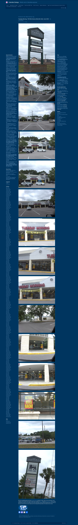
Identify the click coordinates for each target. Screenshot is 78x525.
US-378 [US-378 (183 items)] (66, 83)
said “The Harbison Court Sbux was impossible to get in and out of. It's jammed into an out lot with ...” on (11, 91)
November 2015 (8, 317)
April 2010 (7, 387)
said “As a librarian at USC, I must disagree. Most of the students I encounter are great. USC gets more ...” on (11, 136)
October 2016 (8, 306)
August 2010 (8, 383)
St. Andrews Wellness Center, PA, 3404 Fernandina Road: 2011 (62, 102)
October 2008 (8, 406)
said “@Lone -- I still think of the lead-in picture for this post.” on (11, 152)
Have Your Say (36, 5)
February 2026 (8, 189)
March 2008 (8, 413)
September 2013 (8, 344)
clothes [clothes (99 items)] (64, 60)
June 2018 (7, 285)
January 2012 (8, 365)
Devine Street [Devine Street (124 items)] (59, 64)
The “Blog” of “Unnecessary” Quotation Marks (61, 117)
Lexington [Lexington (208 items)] (59, 72)
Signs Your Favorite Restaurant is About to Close (56, 5)
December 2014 (8, 329)
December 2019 (8, 266)
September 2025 (8, 194)
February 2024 (8, 214)
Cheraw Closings (59, 125)
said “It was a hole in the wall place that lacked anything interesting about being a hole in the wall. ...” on (11, 163)
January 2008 (8, 415)
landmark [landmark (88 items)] (66, 71)
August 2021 (8, 245)
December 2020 (8, 254)
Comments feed (8, 422)
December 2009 (8, 391)
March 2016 (8, 313)
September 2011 (8, 369)
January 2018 (8, 290)
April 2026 (7, 187)
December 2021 (8, 241)
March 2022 (8, 238)
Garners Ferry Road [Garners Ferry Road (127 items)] (61, 67)
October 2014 (8, 331)
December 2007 (8, 416)
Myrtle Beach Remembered (61, 123)
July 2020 (7, 259)
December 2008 (8, 404)
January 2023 (8, 228)
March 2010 (8, 388)
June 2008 (7, 410)
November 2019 (8, 267)
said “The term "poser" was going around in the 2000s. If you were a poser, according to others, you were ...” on (11, 117)
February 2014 (8, 339)
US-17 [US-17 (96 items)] (63, 83)
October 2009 (8, 393)
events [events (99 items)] (58, 65)
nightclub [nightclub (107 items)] (61, 74)
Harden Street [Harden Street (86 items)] (62, 70)
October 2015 (8, 318)
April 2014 (7, 337)
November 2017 (8, 292)
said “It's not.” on (11, 85)
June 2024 (7, 210)
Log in (7, 420)
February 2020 (8, 264)
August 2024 (8, 208)
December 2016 (8, 304)
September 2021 (8, 244)
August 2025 (8, 195)
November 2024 (8, 205)
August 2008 (8, 408)
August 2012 (8, 358)
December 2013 (8, 341)
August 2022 (8, 233)
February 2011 (8, 377)
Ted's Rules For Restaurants (11, 6)
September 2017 (8, 294)
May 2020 (7, 261)
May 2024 (7, 211)
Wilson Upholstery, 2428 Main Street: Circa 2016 (61, 104)
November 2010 (8, 380)
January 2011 (8, 378)
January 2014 (8, 340)
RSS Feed (63, 7)
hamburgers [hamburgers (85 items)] (59, 69)
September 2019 (8, 269)
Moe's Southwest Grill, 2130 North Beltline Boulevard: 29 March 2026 (62, 108)
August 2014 (8, 333)
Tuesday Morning (34, 500)
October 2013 (8, 343)
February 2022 (8, 239)
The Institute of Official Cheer (61, 121)
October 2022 (8, 231)
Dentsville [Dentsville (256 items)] (63, 63)
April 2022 (7, 237)
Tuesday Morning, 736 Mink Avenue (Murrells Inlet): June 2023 (33, 19)
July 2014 (7, 334)
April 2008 (7, 412)
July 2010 (7, 384)
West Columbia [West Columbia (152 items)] (60, 84)
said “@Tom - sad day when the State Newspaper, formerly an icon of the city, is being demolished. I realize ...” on (11, 159)
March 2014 (8, 338)
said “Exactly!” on (11, 155)
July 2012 (7, 359)
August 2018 (8, 283)
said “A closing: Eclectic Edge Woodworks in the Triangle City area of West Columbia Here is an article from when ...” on (11, 82)
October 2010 (8, 381)
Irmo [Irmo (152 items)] (64, 71)
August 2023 (8, 220)
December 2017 (8, 291)
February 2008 (8, 414)
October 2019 (8, 268)
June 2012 (7, 360)
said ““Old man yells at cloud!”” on (10, 134)
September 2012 (8, 357)
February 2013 (8, 352)
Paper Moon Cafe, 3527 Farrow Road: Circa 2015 (62, 106)
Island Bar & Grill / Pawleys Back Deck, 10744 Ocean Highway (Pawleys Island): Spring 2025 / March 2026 (11, 178)
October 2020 (8, 256)
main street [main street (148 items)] (64, 72)
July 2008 (7, 409)
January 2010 (8, 390)
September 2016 (8, 307)
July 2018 (7, 284)
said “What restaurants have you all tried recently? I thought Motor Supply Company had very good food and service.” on (11, 74)
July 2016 (7, 309)
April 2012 (7, 362)
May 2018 (7, 286)
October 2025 (8, 193)
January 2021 (8, 253)
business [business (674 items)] (63, 59)
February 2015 (8, 327)
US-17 (41, 501)
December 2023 (8, 216)
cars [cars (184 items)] (67, 59)
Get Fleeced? (8, 176)
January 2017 (8, 303)
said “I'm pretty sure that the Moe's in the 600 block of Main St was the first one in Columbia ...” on (11, 58)
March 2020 (8, 263)
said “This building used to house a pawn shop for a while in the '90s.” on (11, 78)
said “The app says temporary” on (11, 88)
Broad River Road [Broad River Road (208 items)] (61, 57)
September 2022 (8, 232)
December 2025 (8, 191)
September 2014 (8, 332)
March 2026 (8, 188)
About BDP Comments (9, 166)
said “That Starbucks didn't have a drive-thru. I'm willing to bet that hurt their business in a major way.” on (11, 94)
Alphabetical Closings (13, 5)
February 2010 (8, 389)
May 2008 (7, 411)
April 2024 (7, 212)
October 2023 (8, 218)
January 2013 (8, 353)
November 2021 (8, 242)
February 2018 (8, 289)
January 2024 (8, 215)
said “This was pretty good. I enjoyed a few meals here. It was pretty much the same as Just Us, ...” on (11, 70)
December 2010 (8, 379)
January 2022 (8, 240)
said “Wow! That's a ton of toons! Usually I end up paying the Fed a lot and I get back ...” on (11, 128)
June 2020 (7, 260)
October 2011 (8, 368)
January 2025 (8, 203)
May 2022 (7, 236)
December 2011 (8, 366)
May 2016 (7, 311)
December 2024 (8, 204)
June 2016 (7, 310)
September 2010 (8, 382)
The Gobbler (59, 120)
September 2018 (8, 282)
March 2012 (8, 363)
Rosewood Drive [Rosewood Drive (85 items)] (59, 78)
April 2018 (7, 287)
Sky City (58, 122)
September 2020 (8, 257)
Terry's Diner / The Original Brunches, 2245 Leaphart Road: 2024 (11, 174)
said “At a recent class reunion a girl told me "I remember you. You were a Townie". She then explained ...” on (11, 125)
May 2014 (7, 336)
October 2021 (8, 243)
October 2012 (8, 356)
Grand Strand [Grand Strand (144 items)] (62, 68)
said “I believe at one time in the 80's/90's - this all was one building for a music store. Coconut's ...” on (11, 62)
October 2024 (8, 206)
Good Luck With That (28, 5)
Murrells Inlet (48, 501)
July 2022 (7, 234)
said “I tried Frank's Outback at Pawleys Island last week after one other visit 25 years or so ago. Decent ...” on (11, 65)
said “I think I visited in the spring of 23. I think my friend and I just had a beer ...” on (11, 141)
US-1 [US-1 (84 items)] (61, 83)
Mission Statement (43, 5)
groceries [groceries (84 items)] (66, 68)
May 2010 (7, 386)
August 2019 (8, 270)
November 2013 (8, 342)
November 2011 (8, 367)
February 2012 (8, 364)
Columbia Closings (14, 2)
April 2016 (7, 312)
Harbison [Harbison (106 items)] (62, 69)
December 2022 (8, 229)
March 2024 (8, 213)
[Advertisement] (39, 12)
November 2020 (8, 255)
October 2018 (8, 281)
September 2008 (8, 407)
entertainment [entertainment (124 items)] (65, 64)
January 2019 (8, 278)
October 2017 (8, 293)
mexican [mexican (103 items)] (58, 74)
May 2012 (7, 361)
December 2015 (8, 316)
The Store (19, 6)
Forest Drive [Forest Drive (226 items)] (63, 66)
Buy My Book (21, 5)
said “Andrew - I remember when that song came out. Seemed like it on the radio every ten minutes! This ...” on (11, 98)
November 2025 (8, 192)
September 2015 (8, 319)
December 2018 (8, 279)
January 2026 (8, 190)
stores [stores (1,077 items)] (62, 80)
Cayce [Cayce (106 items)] (58, 60)
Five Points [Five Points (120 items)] (62, 65)
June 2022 (7, 235)
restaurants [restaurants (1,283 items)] (61, 77)
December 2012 (8, 354)
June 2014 (7, 335)
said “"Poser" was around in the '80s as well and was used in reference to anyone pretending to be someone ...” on (11, 108)
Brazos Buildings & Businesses (62, 124)
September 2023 (8, 219)
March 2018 (8, 288)
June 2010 (7, 385)
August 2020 (8, 258)
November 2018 (8, 280)
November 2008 (8, 405)
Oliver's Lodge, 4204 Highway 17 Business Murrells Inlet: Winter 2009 (62, 91)
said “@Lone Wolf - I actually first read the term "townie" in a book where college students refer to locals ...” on (11, 131)
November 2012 (8, 355)
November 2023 (8, 217)
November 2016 (8, 305)
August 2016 (8, 308)
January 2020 (8, 265)
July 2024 (7, 209)
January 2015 (8, 328)
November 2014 (8, 330)
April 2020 (7, 262)
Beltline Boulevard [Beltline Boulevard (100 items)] (60, 56)
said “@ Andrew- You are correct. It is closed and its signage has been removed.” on (11, 101)
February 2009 (8, 402)
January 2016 (8, 315)
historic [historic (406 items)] (59, 71)
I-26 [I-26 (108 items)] (62, 71)
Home (7, 5)
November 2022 (8, 230)
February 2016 (8, 314)
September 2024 (8, 207)
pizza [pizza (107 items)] (60, 75)
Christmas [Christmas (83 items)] (61, 60)
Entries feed (8, 421)
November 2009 (8, 392)
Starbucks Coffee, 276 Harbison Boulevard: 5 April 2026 (11, 170)
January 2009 (8, 403)
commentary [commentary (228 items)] (60, 61)
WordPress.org (8, 423)
